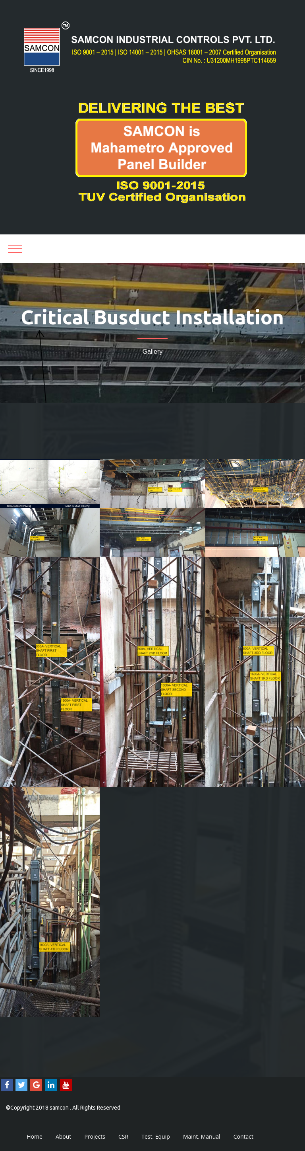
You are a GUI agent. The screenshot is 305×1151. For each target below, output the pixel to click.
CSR (123, 1136)
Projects (94, 1136)
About (63, 1136)
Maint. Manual (201, 1136)
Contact (243, 1136)
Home (34, 1136)
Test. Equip (155, 1136)
